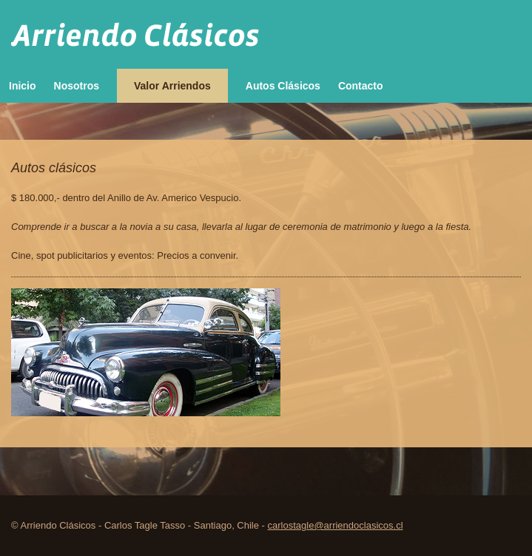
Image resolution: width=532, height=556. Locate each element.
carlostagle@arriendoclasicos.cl (335, 525)
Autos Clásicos (283, 86)
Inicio (22, 86)
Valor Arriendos (172, 86)
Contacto (360, 86)
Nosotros (76, 86)
